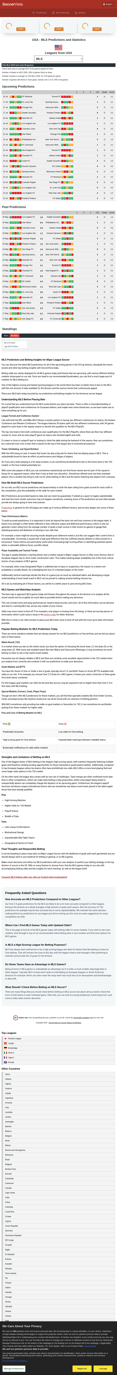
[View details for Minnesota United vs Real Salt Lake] (5, 287)
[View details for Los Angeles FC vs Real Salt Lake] (5, 193)
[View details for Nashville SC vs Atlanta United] (5, 118)
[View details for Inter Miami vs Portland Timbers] (5, 303)
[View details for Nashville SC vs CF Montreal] (5, 177)
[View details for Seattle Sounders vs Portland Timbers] (5, 113)
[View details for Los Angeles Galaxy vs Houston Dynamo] (5, 233)
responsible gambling (81, 1018)
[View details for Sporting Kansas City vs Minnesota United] (5, 172)
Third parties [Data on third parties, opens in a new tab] (90, 1346)
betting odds (50, 614)
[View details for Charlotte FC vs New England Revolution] (5, 271)
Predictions (7, 508)
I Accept (103, 1369)
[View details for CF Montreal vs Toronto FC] (5, 97)
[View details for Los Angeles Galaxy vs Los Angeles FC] (5, 123)
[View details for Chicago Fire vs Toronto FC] (5, 265)
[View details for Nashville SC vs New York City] (5, 260)
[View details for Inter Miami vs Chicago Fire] (5, 134)
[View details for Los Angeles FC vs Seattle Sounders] (5, 217)
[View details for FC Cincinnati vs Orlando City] (5, 276)
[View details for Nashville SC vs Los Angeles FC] (5, 297)
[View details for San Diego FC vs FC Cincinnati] (5, 319)
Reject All (82, 1369)
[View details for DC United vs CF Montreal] (5, 281)
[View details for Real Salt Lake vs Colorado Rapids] (5, 313)
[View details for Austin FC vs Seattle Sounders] (5, 161)
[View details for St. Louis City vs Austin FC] (5, 292)
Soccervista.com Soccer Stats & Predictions (65, 1023)
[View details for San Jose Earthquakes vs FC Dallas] (5, 308)
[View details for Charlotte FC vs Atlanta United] (5, 156)
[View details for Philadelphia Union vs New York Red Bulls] (5, 139)
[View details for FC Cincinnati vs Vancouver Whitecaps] (5, 145)
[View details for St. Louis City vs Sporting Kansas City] (5, 102)
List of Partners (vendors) (14, 1361)
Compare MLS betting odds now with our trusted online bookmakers (34, 877)
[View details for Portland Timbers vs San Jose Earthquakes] (5, 244)
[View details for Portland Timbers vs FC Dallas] (5, 198)
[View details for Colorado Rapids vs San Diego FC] (5, 182)
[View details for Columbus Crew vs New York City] (5, 129)
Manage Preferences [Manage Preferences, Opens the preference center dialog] (14, 1369)
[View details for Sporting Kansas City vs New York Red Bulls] (5, 255)
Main (6, 336)
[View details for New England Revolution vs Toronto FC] (5, 150)
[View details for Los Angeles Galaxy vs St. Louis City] (5, 188)
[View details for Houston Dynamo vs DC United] (5, 166)
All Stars (14, 336)
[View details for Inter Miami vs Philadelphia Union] (5, 222)
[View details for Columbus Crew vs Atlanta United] (5, 228)
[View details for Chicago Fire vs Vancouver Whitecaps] (5, 107)
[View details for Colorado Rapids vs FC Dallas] (5, 239)
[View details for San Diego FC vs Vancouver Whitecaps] (5, 249)
